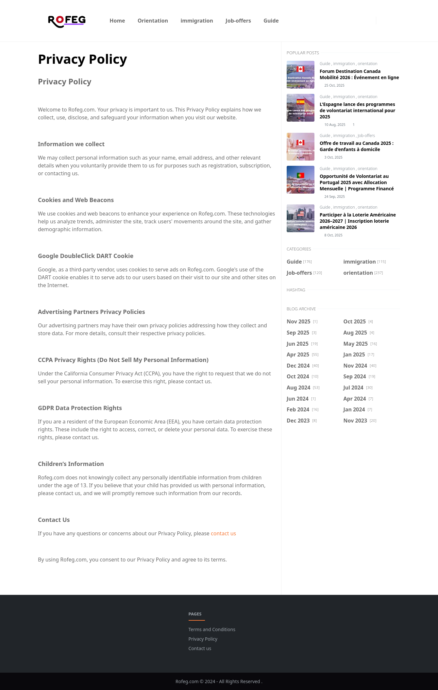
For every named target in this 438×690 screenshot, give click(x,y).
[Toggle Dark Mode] (383, 20)
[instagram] (369, 21)
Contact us (200, 648)
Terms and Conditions (212, 629)
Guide (325, 63)
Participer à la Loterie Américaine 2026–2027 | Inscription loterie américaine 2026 (358, 221)
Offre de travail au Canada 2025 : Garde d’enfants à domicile (357, 146)
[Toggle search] (394, 20)
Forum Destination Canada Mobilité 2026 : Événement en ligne (359, 74)
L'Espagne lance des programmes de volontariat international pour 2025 (357, 110)
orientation (368, 63)
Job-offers (366, 135)
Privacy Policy (203, 639)
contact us (223, 533)
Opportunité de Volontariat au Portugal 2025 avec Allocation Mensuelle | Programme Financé (357, 182)
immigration (344, 63)
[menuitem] (117, 20)
